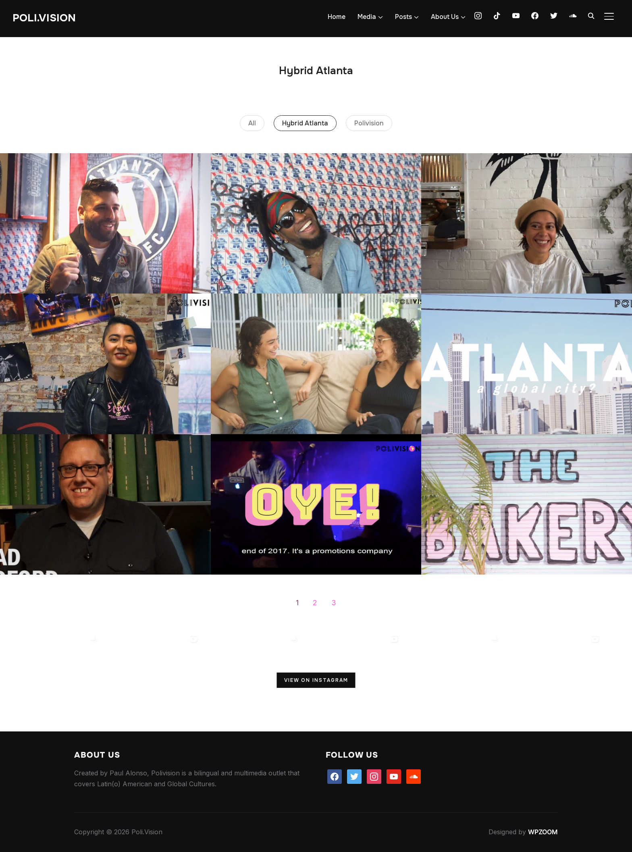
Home (336, 16)
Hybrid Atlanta (305, 123)
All (252, 123)
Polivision (369, 123)
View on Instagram (316, 680)
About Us (445, 16)
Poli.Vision (44, 18)
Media (367, 16)
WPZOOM (543, 832)
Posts (403, 16)
